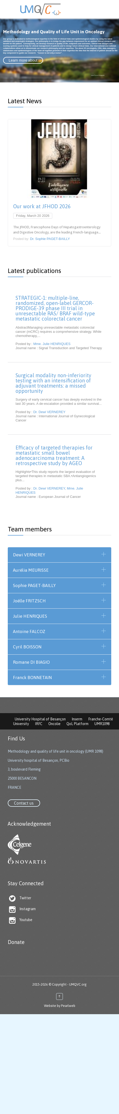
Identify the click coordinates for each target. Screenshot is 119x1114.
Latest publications (34, 270)
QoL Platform (77, 724)
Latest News (25, 101)
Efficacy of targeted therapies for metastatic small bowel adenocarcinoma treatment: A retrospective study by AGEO (54, 455)
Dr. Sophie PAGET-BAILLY (50, 239)
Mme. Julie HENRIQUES (52, 344)
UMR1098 (101, 724)
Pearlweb (68, 1006)
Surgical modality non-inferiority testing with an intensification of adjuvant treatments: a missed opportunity (53, 383)
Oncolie (54, 724)
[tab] (59, 554)
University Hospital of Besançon (40, 719)
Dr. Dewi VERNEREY (49, 412)
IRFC (38, 724)
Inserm (77, 719)
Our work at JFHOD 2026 (42, 206)
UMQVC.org (78, 984)
